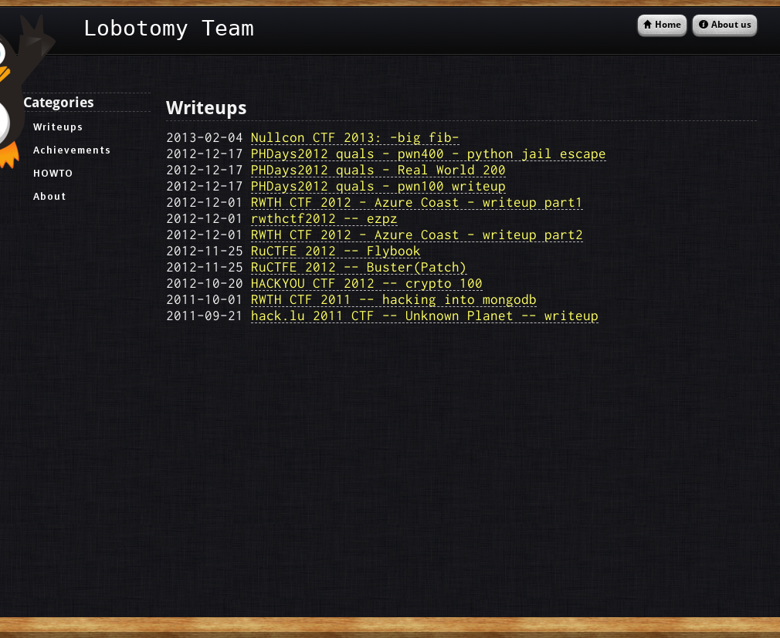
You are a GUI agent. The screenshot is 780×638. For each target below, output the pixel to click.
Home (668, 24)
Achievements (72, 149)
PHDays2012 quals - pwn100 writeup (378, 185)
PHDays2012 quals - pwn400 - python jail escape (428, 153)
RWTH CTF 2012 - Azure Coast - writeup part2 (417, 234)
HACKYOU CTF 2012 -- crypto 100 (367, 282)
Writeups (58, 126)
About (49, 196)
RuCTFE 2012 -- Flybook (336, 250)
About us (731, 24)
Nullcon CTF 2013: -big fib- (355, 137)
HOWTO (53, 173)
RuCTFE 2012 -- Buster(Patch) (359, 266)
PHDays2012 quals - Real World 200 (378, 169)
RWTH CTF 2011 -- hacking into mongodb (394, 299)
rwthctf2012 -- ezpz (324, 218)
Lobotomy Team (168, 28)
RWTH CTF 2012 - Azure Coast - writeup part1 (417, 201)
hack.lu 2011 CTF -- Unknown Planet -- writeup (425, 315)
